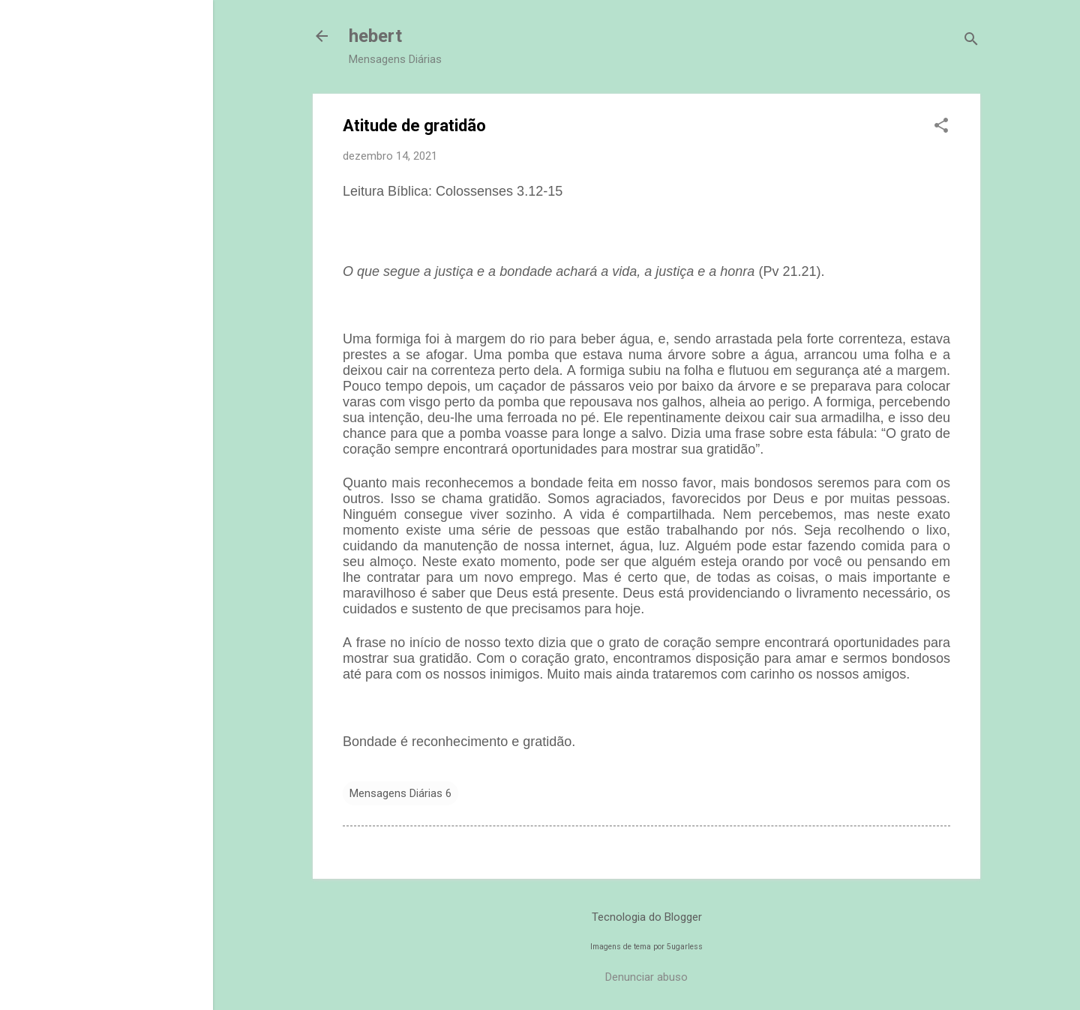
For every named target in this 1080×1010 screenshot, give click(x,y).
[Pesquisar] (971, 41)
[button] (941, 126)
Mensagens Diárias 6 (401, 793)
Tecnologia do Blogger (647, 917)
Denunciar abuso (646, 977)
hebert (375, 35)
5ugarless (685, 947)
